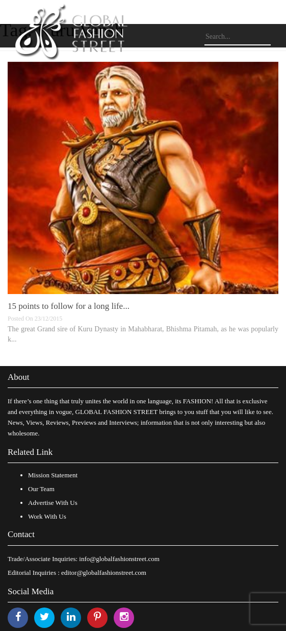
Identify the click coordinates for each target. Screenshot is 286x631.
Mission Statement (52, 475)
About (19, 377)
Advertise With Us (52, 502)
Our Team (41, 489)
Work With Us (47, 516)
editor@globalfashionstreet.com (103, 572)
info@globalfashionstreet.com (119, 559)
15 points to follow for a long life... (68, 306)
